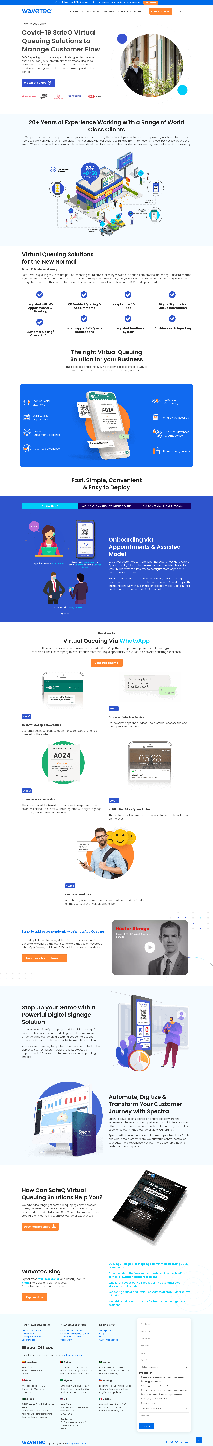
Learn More (150, 2)
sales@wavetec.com (75, 1355)
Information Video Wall (72, 1330)
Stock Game (67, 1339)
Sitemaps (83, 1443)
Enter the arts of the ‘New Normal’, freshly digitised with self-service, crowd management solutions (146, 1275)
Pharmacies (28, 1333)
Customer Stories (108, 1339)
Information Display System (75, 1333)
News (102, 1336)
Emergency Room (31, 1336)
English (182, 11)
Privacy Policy (73, 1443)
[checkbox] (152, 1378)
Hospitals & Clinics (31, 1330)
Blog (101, 1333)
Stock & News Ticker (71, 1336)
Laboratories (28, 1339)
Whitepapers (106, 1330)
